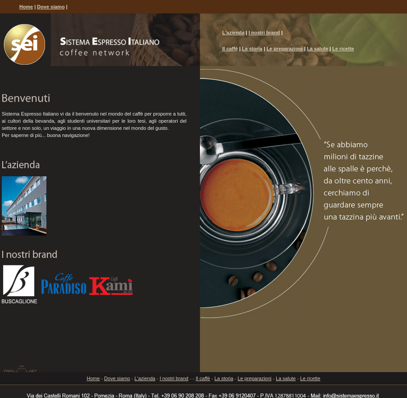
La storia (252, 48)
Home (26, 6)
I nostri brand (264, 32)
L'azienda (233, 32)
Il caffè (230, 48)
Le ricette (343, 48)
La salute (317, 48)
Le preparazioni (284, 48)
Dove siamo (51, 6)
